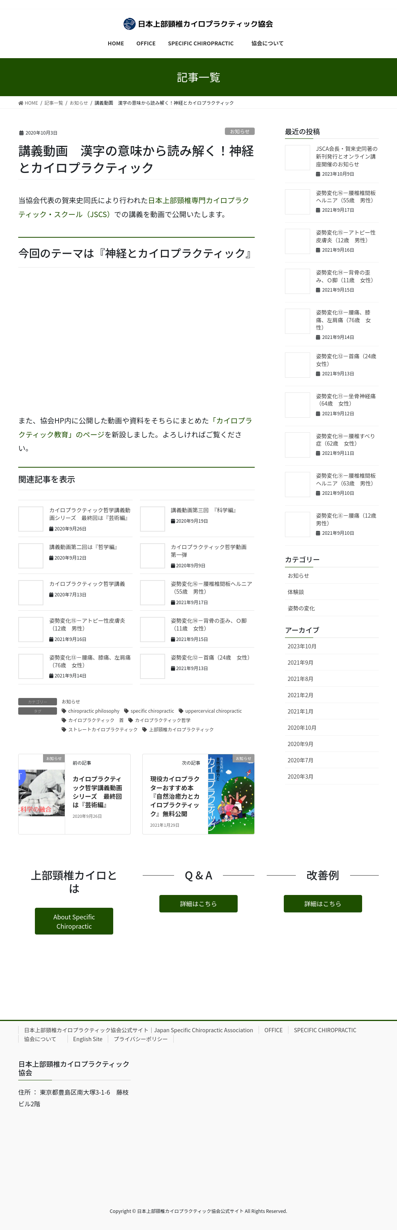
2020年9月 (301, 744)
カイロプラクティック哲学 (162, 720)
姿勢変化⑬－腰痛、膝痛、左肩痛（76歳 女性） (90, 661)
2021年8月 (301, 678)
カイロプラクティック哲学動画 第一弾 (211, 550)
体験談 (296, 592)
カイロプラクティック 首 (96, 720)
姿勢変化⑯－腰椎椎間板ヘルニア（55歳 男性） (211, 587)
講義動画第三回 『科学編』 (205, 510)
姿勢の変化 (301, 608)
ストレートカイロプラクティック (103, 729)
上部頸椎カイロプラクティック (181, 729)
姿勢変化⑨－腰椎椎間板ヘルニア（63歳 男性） (346, 479)
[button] (74, 921)
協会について (43, 1039)
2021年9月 (301, 662)
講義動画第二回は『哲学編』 (84, 547)
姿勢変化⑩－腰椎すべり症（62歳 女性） (345, 439)
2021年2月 (301, 695)
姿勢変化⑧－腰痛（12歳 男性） (349, 519)
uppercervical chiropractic (213, 710)
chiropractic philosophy (93, 710)
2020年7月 (301, 760)
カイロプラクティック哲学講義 (87, 583)
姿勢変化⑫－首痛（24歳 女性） (212, 657)
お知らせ (240, 131)
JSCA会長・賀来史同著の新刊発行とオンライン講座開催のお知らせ (347, 156)
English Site (88, 1039)
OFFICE (273, 1030)
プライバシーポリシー (141, 1039)
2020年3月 (301, 776)
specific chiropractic (152, 710)
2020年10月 (302, 727)
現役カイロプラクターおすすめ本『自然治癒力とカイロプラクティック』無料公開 (175, 796)
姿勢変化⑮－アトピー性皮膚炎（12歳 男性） (87, 624)
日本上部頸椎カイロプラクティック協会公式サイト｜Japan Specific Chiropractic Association (138, 1030)
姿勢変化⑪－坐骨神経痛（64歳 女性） (346, 400)
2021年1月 (301, 711)
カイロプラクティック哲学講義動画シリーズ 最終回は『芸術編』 (89, 514)
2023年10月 (302, 646)
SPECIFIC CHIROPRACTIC (325, 1030)
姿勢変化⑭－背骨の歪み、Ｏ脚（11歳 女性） (209, 624)
